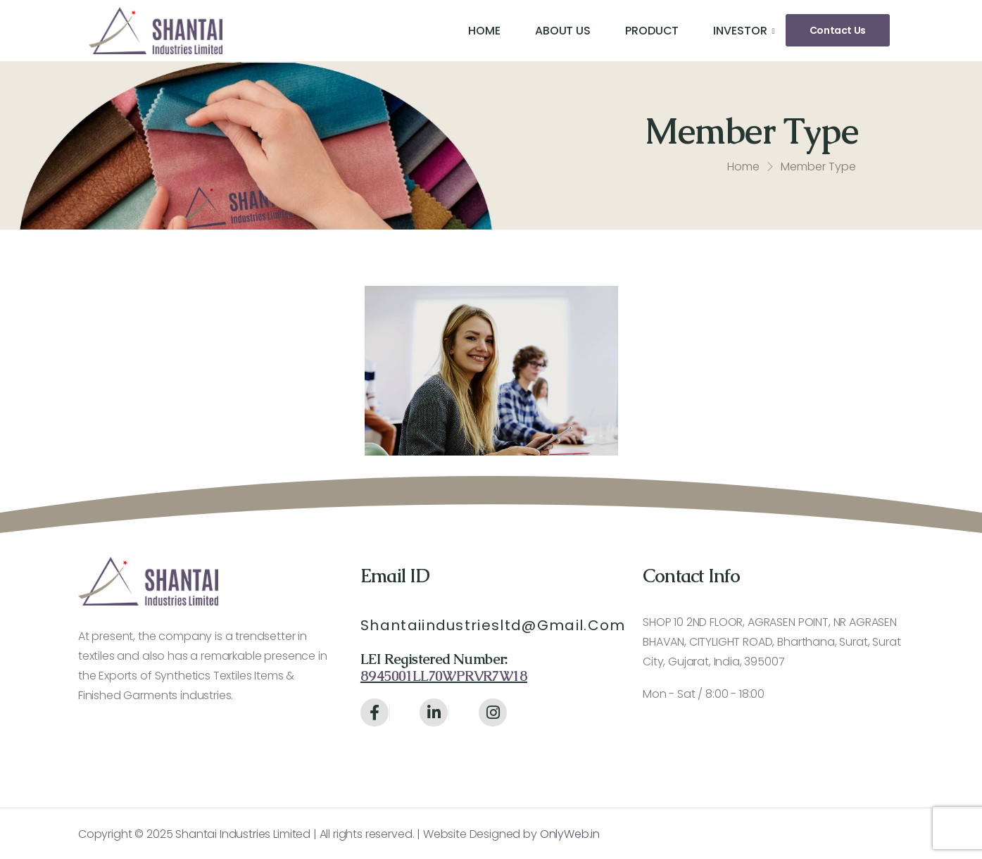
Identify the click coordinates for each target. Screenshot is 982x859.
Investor (740, 31)
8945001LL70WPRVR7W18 (443, 676)
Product (652, 31)
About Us (563, 31)
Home (484, 31)
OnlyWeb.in (568, 834)
